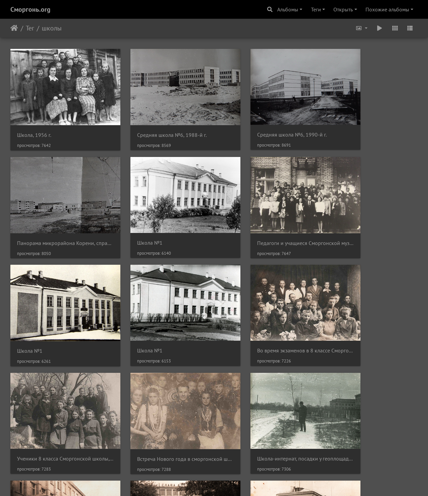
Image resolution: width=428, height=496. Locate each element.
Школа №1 (29, 221)
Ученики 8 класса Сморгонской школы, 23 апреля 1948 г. (161, 318)
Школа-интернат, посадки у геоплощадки (370, 318)
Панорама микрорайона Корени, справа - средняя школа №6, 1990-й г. (370, 124)
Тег (30, 28)
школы (52, 28)
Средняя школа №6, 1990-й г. (260, 124)
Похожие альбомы (387, 9)
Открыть (343, 9)
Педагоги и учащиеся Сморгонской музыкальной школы (161, 221)
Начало (14, 28)
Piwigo (223, 482)
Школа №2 (29, 415)
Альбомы (287, 9)
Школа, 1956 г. (34, 124)
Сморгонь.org (30, 9)
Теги (316, 9)
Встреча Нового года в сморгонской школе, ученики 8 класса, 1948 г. (266, 318)
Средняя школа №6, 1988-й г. (156, 124)
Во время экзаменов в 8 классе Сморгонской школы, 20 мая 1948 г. (57, 318)
